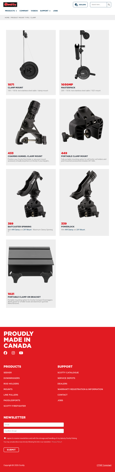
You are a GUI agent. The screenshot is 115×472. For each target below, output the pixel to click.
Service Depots (66, 378)
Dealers (80, 4)
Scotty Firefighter (15, 406)
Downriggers (12, 378)
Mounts (8, 389)
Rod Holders (11, 383)
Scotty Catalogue (68, 372)
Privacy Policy (56, 442)
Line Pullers (11, 394)
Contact (62, 394)
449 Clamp (16, 230)
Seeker (8, 372)
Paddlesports (12, 400)
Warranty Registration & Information (80, 389)
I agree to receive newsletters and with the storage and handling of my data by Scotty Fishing (42, 438)
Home (7, 18)
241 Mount (27, 230)
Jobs (60, 400)
